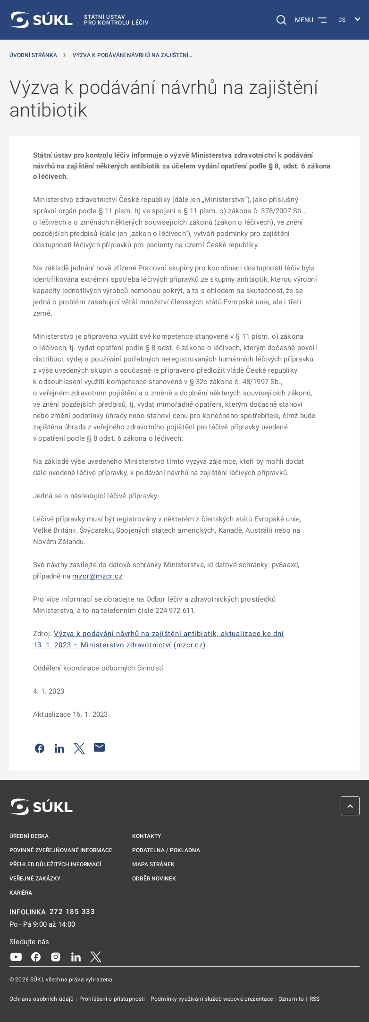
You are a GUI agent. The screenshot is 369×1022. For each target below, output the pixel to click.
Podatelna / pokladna (166, 850)
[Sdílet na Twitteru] (79, 747)
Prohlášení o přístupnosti (113, 999)
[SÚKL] (79, 20)
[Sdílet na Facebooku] (39, 747)
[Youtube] (16, 956)
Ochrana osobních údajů (42, 999)
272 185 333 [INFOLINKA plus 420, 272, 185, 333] (72, 911)
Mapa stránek (153, 864)
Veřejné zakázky (34, 878)
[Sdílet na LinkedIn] (59, 747)
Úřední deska (29, 836)
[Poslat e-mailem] (99, 747)
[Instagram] (55, 956)
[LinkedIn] (76, 956)
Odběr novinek (154, 878)
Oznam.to (291, 999)
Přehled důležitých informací (55, 864)
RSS (314, 999)
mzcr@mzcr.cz (97, 576)
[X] (95, 956)
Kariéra (20, 892)
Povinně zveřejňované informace (60, 850)
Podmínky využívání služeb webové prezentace (213, 999)
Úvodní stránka (33, 55)
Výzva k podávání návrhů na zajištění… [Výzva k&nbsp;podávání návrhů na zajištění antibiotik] (132, 55)
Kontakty (146, 836)
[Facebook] (35, 956)
